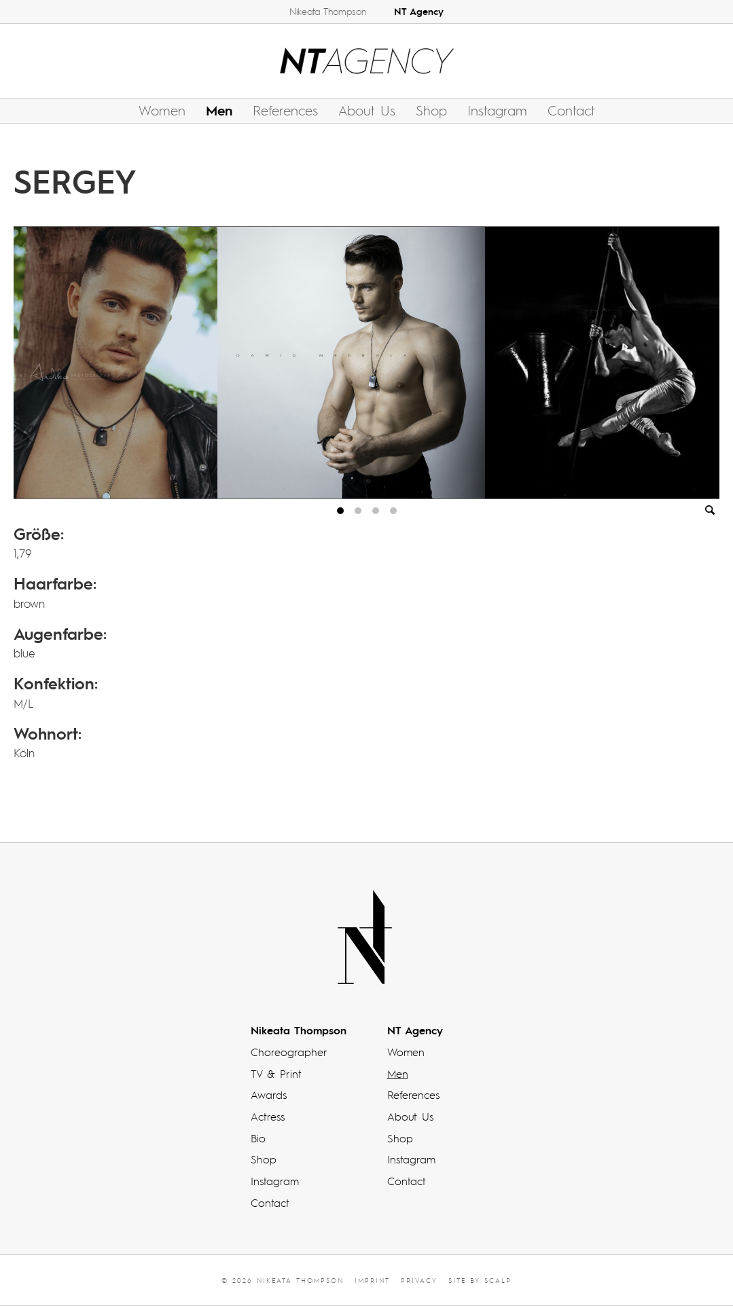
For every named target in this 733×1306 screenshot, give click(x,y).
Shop (431, 110)
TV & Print (276, 1074)
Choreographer (289, 1052)
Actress (268, 1116)
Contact (571, 110)
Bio (258, 1138)
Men (219, 110)
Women (162, 110)
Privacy (419, 1280)
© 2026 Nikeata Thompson (282, 1280)
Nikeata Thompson (328, 11)
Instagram (497, 110)
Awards (269, 1095)
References (285, 110)
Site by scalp (480, 1280)
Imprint (372, 1280)
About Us (366, 110)
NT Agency (419, 11)
